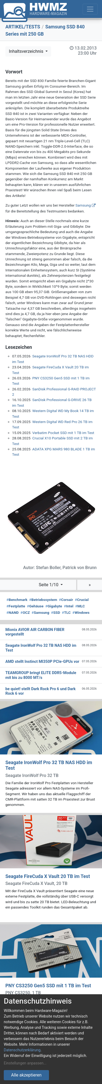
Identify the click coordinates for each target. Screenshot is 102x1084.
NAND (12, 612)
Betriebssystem (43, 599)
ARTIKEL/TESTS (22, 26)
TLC (66, 612)
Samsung (83, 205)
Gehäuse (35, 606)
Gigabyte (53, 606)
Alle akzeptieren (26, 1075)
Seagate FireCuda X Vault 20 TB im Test (47, 876)
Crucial (82, 599)
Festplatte (15, 606)
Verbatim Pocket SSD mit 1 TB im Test (63, 433)
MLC (80, 606)
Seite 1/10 (49, 584)
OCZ (25, 612)
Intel (68, 606)
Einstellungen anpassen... (25, 1063)
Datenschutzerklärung (22, 1050)
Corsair (66, 599)
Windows (80, 612)
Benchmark (16, 599)
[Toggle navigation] (90, 9)
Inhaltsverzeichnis (26, 51)
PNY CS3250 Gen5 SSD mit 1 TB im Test (48, 985)
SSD (55, 612)
